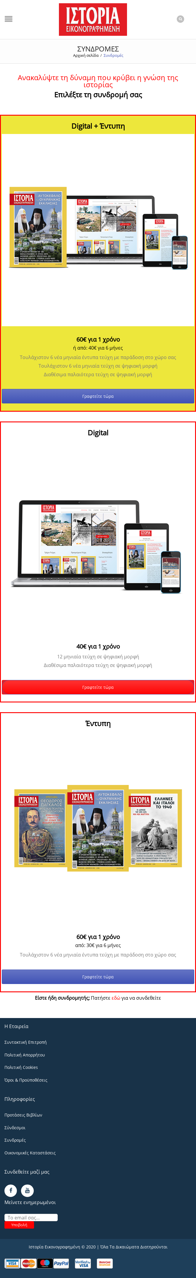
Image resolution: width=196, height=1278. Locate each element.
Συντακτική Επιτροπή (25, 1042)
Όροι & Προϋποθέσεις (25, 1080)
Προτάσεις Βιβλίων (23, 1115)
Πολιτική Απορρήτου (24, 1055)
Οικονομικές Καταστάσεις (30, 1153)
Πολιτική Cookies (21, 1067)
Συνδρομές (15, 1140)
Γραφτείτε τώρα (98, 396)
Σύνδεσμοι (14, 1127)
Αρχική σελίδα (86, 55)
